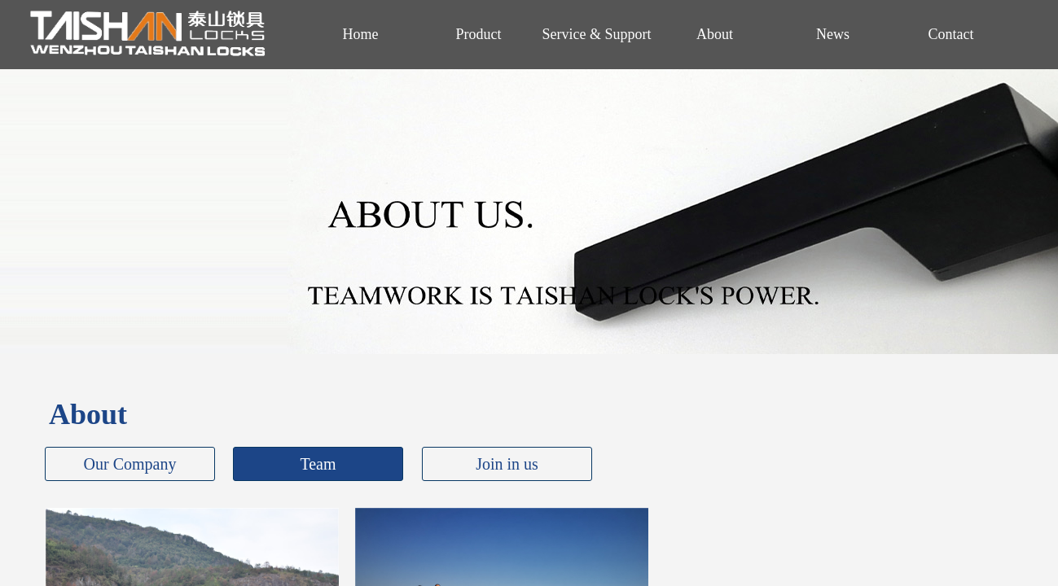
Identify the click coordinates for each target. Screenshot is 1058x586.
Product (479, 34)
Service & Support (597, 34)
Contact (951, 34)
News (832, 34)
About (714, 34)
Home (361, 34)
